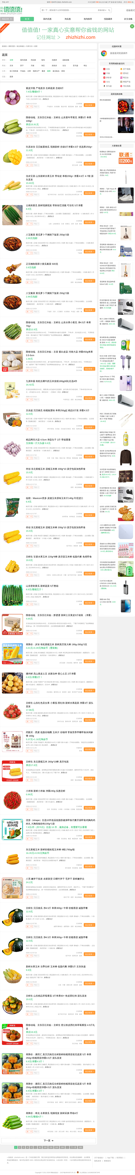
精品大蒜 (62, 458)
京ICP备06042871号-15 (67, 1172)
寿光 (67, 1131)
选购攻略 (65, 60)
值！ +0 (29, 106)
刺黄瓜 (67, 224)
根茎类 (76, 546)
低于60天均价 (52, 194)
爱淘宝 (126, 73)
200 (56, 1147)
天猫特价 (79, 660)
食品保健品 (20, 46)
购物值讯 (107, 1161)
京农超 (57, 429)
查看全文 (46, 99)
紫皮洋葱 (64, 106)
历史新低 (69, 663)
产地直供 (50, 106)
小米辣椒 (66, 809)
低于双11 (69, 546)
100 (45, 1147)
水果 (29, 71)
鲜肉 (63, 71)
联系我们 (120, 1158)
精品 (56, 458)
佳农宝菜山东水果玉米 (72, 194)
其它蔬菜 (62, 663)
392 (97, 2)
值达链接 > (89, 105)
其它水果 (75, 165)
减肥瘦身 (66, 926)
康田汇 (61, 1102)
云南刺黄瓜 (56, 224)
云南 (50, 224)
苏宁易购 (126, 69)
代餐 (65, 575)
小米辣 (60, 809)
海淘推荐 (88, 19)
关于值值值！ (99, 1158)
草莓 (76, 1014)
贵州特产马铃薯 (77, 692)
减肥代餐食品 (58, 926)
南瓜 (73, 429)
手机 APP (5, 2)
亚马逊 (75, 66)
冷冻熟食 (67, 311)
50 (40, 1147)
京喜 (62, 224)
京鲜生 (49, 575)
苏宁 (22, 66)
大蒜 (52, 458)
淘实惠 (68, 19)
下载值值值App (16, 1163)
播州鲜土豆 (57, 692)
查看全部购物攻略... (107, 137)
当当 (64, 66)
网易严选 (126, 82)
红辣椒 (73, 809)
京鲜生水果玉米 (57, 575)
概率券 (76, 663)
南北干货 (66, 897)
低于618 (68, 956)
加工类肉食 (14, 71)
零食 (80, 751)
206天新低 (50, 429)
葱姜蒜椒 (71, 106)
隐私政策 (97, 1161)
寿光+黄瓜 (73, 1131)
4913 (129, 2)
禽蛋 (43, 71)
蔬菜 (49, 71)
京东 (11, 66)
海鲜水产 (36, 71)
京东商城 (79, 104)
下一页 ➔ (48, 1140)
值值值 (4, 46)
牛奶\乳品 (66, 399)
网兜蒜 (69, 458)
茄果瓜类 (79, 429)
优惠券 (54, 60)
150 (50, 1147)
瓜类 (76, 224)
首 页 (27, 19)
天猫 (32, 66)
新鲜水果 (68, 721)
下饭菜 (80, 253)
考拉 (85, 66)
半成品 (22, 71)
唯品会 (126, 77)
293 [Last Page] (80, 1147)
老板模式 (130, 10)
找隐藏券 (108, 19)
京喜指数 (57, 106)
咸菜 (77, 311)
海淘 (43, 60)
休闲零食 (65, 516)
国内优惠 (47, 19)
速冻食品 (56, 71)
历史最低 (79, 516)
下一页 (73, 1147)
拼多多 (54, 66)
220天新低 (50, 1102)
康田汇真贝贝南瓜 (70, 1102)
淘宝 (43, 66)
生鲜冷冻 (29, 46)
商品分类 (5, 19)
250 (62, 1147)
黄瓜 (80, 224)
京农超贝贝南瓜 (66, 429)
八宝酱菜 (60, 311)
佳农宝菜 (61, 194)
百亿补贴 (79, 136)
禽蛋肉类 (75, 839)
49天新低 (50, 1131)
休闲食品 (72, 516)
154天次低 (60, 721)
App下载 (110, 1158)
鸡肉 (80, 839)
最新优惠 (11, 46)
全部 (11, 60)
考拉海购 (126, 86)
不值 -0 (36, 106)
